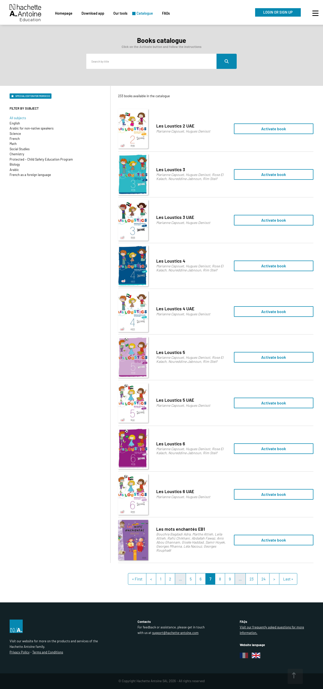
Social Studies (20, 149)
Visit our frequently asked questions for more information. (272, 630)
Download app (93, 13)
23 (252, 579)
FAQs (166, 13)
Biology (15, 164)
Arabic (14, 170)
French (15, 139)
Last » (288, 579)
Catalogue (145, 13)
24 (263, 579)
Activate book (273, 128)
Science (15, 134)
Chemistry (17, 154)
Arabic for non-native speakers (31, 128)
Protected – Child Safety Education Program (41, 159)
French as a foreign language (30, 175)
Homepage (63, 13)
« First (137, 579)
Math (13, 144)
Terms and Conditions (47, 652)
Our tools (120, 13)
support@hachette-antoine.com (175, 633)
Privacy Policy (20, 652)
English (15, 123)
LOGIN (278, 12)
